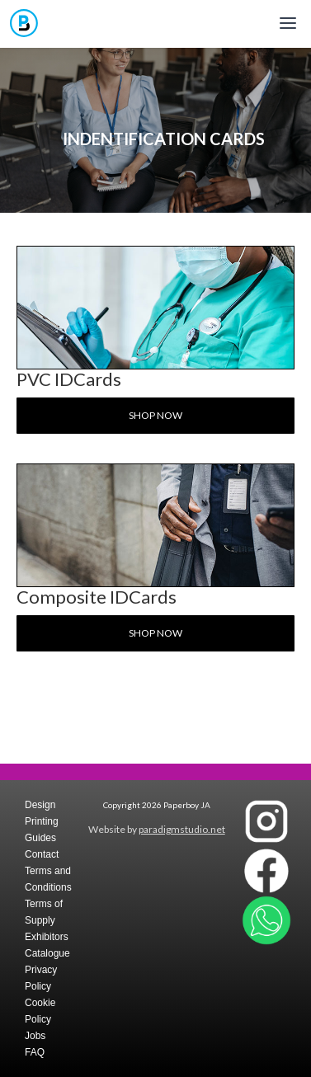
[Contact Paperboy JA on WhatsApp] (266, 920)
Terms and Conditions (48, 879)
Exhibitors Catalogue (47, 945)
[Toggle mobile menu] (288, 23)
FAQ (35, 1052)
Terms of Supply (44, 912)
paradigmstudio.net (182, 829)
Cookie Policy (40, 1011)
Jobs (35, 1036)
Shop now (155, 415)
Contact (42, 854)
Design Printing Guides (42, 821)
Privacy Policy (41, 978)
